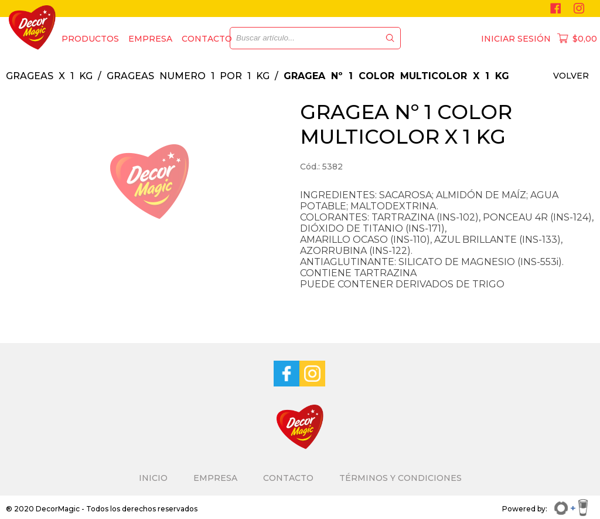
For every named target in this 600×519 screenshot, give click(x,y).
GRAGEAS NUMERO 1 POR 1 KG (188, 76)
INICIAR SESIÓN (516, 38)
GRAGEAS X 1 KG (49, 76)
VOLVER (571, 75)
